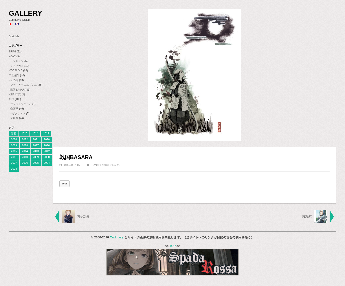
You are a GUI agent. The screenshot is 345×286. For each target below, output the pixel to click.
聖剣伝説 (15, 94)
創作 (11, 99)
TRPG (12, 51)
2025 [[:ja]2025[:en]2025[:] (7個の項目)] (24, 133)
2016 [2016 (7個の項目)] (47, 145)
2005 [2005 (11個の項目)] (36, 162)
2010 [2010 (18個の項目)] (25, 157)
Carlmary (116, 237)
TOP (172, 246)
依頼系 (14, 118)
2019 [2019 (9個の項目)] (14, 145)
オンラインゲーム (20, 104)
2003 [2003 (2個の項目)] (14, 168)
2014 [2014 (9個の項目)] (25, 151)
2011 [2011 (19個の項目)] (14, 157)
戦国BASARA (18, 89)
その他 (14, 80)
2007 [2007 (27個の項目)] (14, 162)
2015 (64, 183)
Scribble (14, 36)
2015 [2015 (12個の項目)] (14, 151)
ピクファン (18, 113)
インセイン (17, 61)
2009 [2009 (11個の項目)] (36, 157)
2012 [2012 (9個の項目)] (47, 151)
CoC (13, 56)
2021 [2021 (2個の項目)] (36, 139)
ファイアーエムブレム (23, 84)
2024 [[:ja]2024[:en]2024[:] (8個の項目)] (35, 133)
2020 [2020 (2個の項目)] (47, 139)
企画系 (14, 108)
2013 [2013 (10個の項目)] (36, 151)
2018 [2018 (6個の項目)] (25, 145)
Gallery (25, 13)
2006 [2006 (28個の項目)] (25, 162)
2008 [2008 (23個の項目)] (47, 157)
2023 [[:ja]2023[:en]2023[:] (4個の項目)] (46, 133)
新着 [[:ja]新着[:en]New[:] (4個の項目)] (13, 133)
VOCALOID (15, 70)
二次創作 (14, 75)
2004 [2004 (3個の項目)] (47, 162)
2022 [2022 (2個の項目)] (25, 139)
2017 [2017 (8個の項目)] (36, 145)
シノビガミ (17, 65)
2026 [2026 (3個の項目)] (14, 139)
